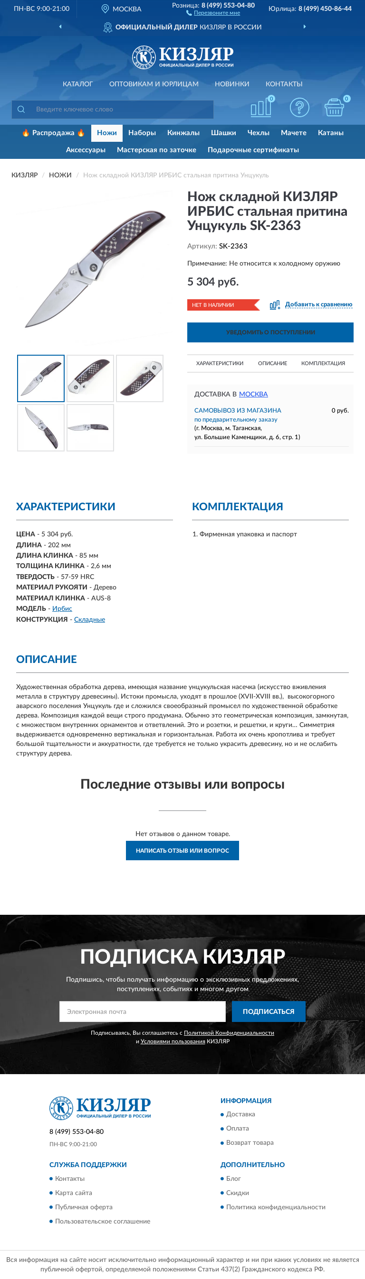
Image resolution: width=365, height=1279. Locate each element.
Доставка (240, 1115)
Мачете (294, 133)
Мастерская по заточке (156, 150)
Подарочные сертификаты (253, 150)
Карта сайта (73, 1193)
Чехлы (258, 133)
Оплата (237, 1129)
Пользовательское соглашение (102, 1221)
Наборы (142, 133)
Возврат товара (250, 1143)
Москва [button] (253, 394)
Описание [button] (272, 363)
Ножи (107, 133)
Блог (233, 1179)
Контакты (284, 84)
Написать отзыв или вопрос (182, 851)
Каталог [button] (78, 84)
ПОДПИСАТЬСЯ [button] (269, 1012)
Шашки (223, 133)
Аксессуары (86, 150)
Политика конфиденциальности (276, 1207)
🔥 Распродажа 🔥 (53, 133)
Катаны (331, 133)
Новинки (232, 84)
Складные (89, 619)
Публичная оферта (84, 1207)
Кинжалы (183, 133)
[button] (213, 12)
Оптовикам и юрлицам (154, 84)
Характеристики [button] (219, 363)
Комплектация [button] (323, 363)
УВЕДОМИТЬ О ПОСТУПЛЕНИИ (270, 332)
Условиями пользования (173, 1041)
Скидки (237, 1193)
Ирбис (62, 609)
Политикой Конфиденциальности (229, 1033)
